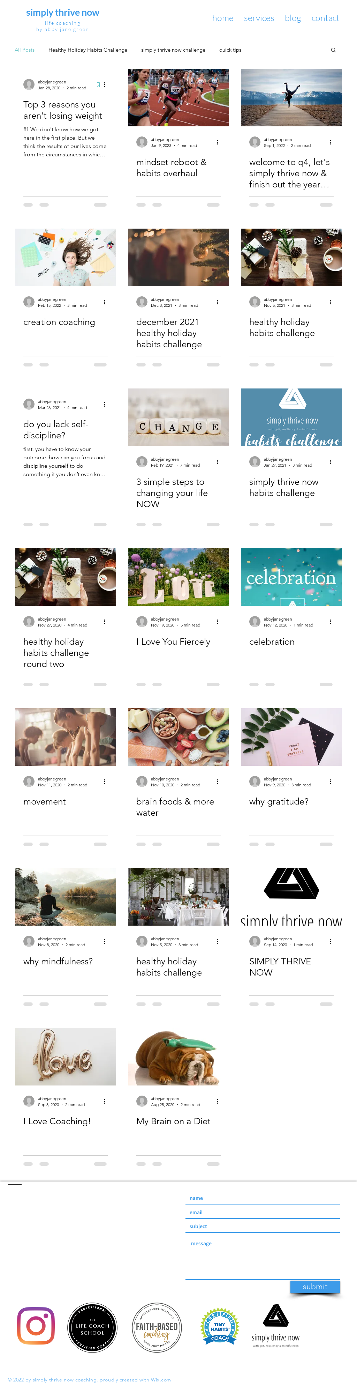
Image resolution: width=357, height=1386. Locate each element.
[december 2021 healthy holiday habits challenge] (178, 257)
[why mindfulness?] (65, 897)
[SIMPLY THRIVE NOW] (291, 897)
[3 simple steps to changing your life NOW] (178, 417)
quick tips (230, 49)
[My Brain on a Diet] (178, 1056)
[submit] (315, 1287)
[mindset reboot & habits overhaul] (178, 97)
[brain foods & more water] (178, 737)
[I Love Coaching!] (65, 1056)
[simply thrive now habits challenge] (291, 417)
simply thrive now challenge (173, 49)
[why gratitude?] (291, 737)
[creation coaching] (65, 257)
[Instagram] (36, 1326)
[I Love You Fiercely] (178, 577)
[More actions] (106, 84)
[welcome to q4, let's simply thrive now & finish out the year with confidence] (291, 97)
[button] (333, 50)
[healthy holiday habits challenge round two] (65, 577)
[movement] (65, 737)
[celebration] (291, 577)
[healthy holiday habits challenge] (291, 257)
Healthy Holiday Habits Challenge (87, 49)
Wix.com (161, 1380)
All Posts (25, 49)
